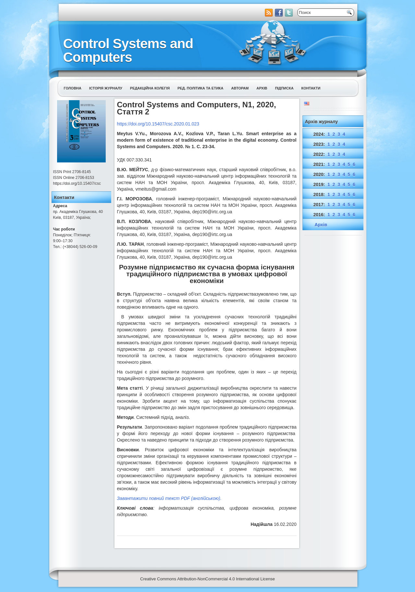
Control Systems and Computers (128, 50)
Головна (72, 88)
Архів (261, 88)
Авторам (240, 88)
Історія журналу (105, 88)
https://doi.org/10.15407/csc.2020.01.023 (158, 123)
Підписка (284, 88)
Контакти (310, 88)
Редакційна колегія (150, 88)
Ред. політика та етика (200, 88)
